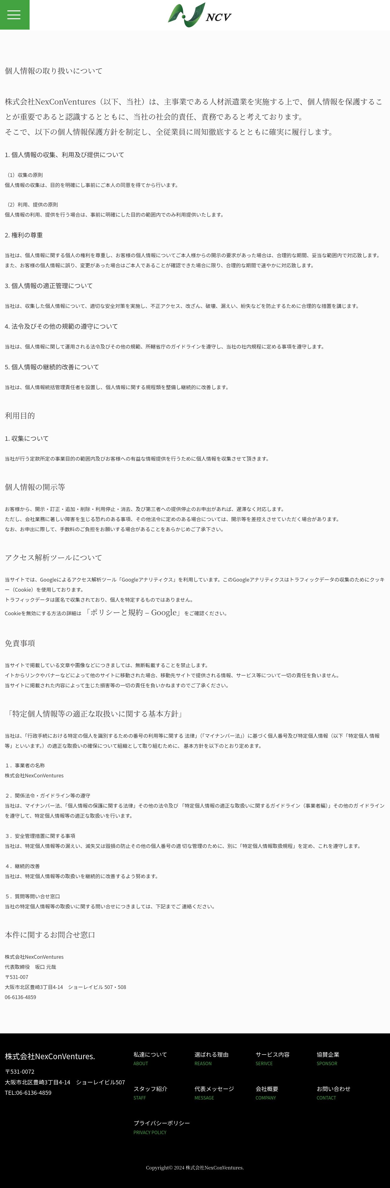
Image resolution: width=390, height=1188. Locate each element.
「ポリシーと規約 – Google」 (133, 611)
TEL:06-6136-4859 (28, 1092)
